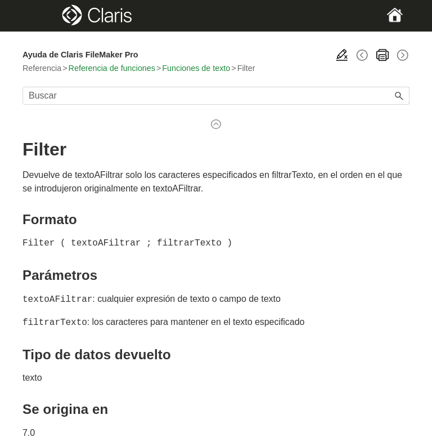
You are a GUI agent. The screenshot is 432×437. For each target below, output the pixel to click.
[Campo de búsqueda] (216, 96)
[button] (399, 96)
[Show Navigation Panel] (41, 15)
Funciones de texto (196, 68)
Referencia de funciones (112, 68)
